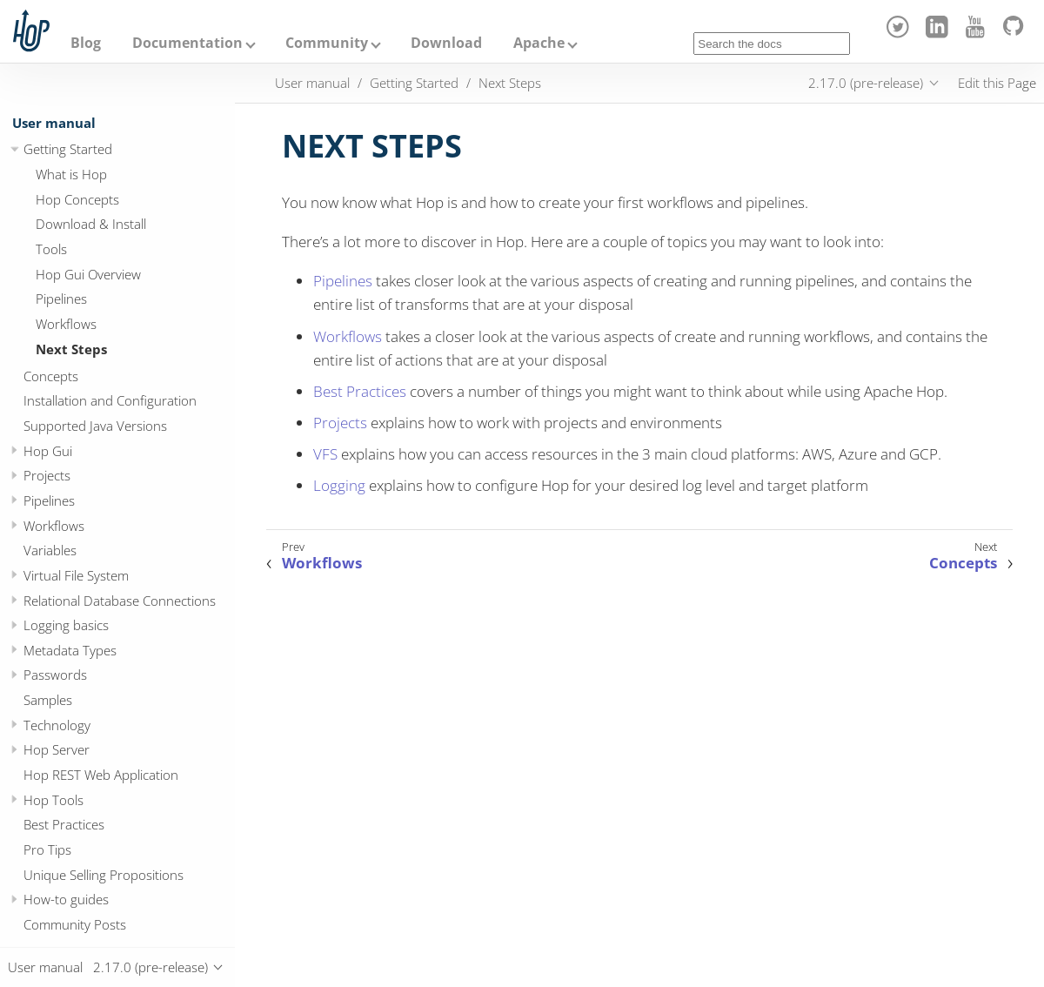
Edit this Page (997, 82)
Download (446, 42)
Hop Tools (53, 799)
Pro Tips (47, 849)
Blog (85, 42)
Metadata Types (70, 650)
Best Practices (63, 824)
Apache (539, 42)
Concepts (50, 376)
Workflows (66, 323)
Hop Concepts (77, 199)
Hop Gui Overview (88, 274)
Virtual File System (76, 575)
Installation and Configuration (110, 400)
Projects (46, 475)
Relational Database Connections (119, 600)
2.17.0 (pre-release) (865, 82)
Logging (339, 485)
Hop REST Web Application (100, 774)
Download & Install (91, 223)
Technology (56, 725)
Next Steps (71, 349)
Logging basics (66, 624)
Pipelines (61, 298)
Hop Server (56, 749)
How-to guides (66, 899)
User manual (54, 122)
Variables (50, 550)
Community (326, 42)
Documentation (187, 42)
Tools (51, 248)
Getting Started (67, 148)
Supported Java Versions (95, 425)
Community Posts (74, 924)
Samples (47, 699)
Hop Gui (47, 450)
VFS (325, 454)
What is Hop (71, 174)
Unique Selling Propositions (103, 874)
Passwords (55, 674)
